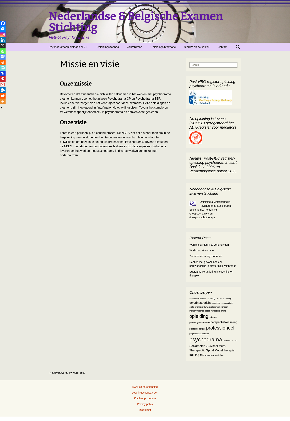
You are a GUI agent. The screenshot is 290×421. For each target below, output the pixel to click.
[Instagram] (3, 34)
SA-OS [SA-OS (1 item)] (233, 341)
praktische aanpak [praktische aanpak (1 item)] (197, 329)
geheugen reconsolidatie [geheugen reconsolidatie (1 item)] (222, 303)
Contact (222, 46)
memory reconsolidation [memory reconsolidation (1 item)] (199, 311)
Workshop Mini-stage (201, 250)
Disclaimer (145, 409)
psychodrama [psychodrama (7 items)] (205, 339)
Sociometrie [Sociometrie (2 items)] (197, 346)
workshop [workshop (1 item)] (219, 355)
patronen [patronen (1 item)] (213, 317)
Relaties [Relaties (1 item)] (226, 341)
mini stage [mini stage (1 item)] (215, 311)
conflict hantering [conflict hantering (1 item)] (207, 298)
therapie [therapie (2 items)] (229, 350)
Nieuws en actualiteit (197, 46)
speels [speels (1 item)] (209, 346)
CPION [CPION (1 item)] (219, 298)
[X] (3, 45)
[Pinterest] (3, 79)
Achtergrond (134, 46)
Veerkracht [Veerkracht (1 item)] (209, 355)
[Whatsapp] (3, 51)
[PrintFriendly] (3, 68)
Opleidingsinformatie (163, 46)
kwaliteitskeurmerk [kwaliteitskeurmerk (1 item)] (212, 307)
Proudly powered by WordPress (67, 372)
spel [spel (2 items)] (215, 346)
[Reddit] (3, 96)
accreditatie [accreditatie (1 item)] (194, 298)
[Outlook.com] (3, 90)
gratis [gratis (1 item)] (191, 307)
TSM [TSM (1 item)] (202, 355)
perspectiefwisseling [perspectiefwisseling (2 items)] (223, 322)
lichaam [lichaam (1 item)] (224, 307)
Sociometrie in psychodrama (205, 256)
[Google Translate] (3, 57)
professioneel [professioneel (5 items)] (220, 327)
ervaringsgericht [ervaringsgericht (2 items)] (200, 302)
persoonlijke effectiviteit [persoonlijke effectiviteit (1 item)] (199, 322)
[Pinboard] (3, 73)
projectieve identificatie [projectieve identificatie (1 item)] (199, 333)
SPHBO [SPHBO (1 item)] (222, 346)
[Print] (3, 62)
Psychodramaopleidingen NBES (68, 46)
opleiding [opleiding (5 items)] (198, 316)
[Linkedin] (3, 40)
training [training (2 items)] (194, 354)
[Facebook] (3, 23)
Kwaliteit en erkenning (145, 386)
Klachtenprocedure (145, 398)
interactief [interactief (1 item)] (199, 307)
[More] (3, 101)
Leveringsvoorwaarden (145, 392)
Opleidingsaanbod (108, 46)
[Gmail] (3, 84)
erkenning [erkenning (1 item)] (227, 298)
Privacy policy (145, 404)
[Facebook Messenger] (3, 29)
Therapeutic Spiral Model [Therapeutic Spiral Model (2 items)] (206, 350)
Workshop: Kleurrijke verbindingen (209, 244)
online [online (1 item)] (223, 311)
